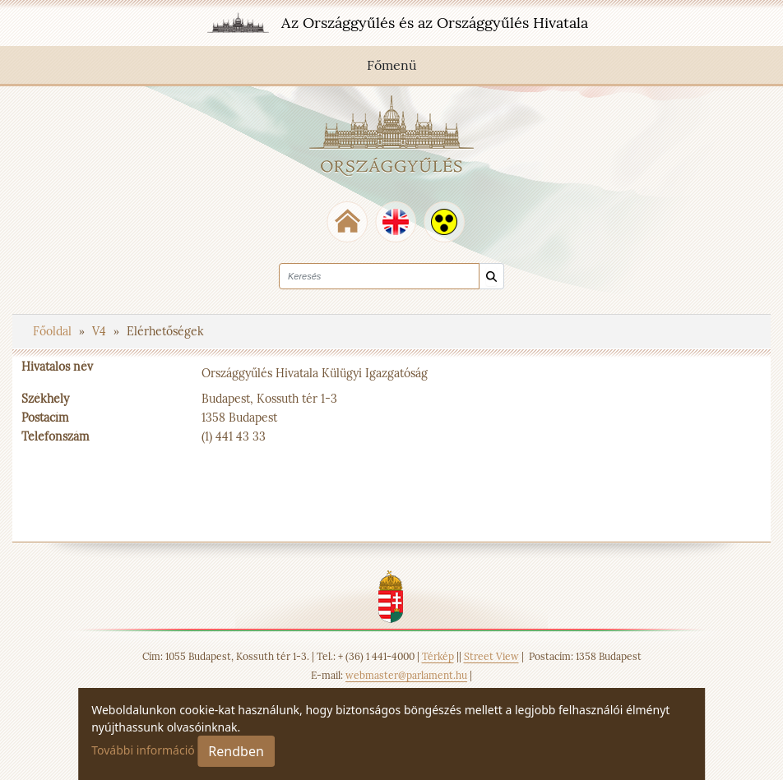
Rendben (235, 751)
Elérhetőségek (165, 331)
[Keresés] (491, 276)
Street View (491, 656)
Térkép (438, 656)
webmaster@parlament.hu (406, 675)
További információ (143, 750)
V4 (100, 331)
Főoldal (54, 331)
